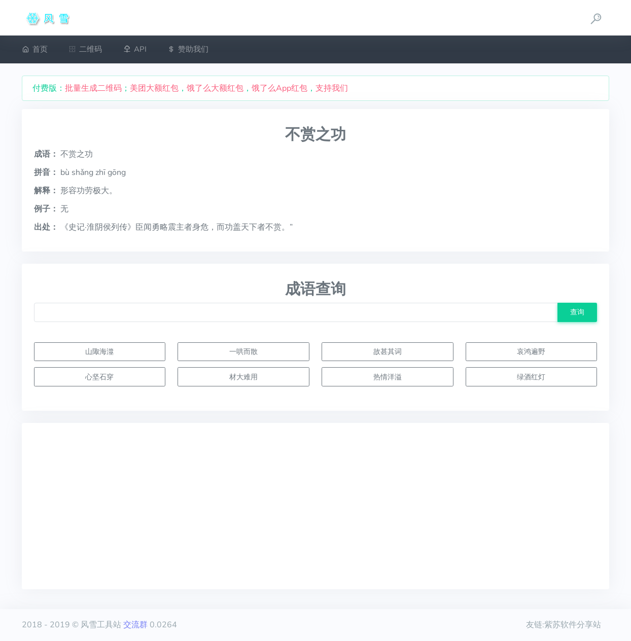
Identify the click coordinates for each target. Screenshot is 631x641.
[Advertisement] (316, 506)
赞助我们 (187, 49)
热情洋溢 (387, 377)
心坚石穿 (99, 377)
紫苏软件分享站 (572, 624)
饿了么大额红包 (215, 88)
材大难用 (243, 377)
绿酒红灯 (531, 377)
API (135, 49)
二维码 (85, 49)
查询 (577, 312)
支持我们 (332, 88)
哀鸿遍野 (531, 351)
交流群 (135, 624)
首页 (35, 49)
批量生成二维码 (93, 88)
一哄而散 (243, 351)
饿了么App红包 (279, 88)
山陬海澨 (99, 351)
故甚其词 (387, 351)
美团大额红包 (154, 88)
